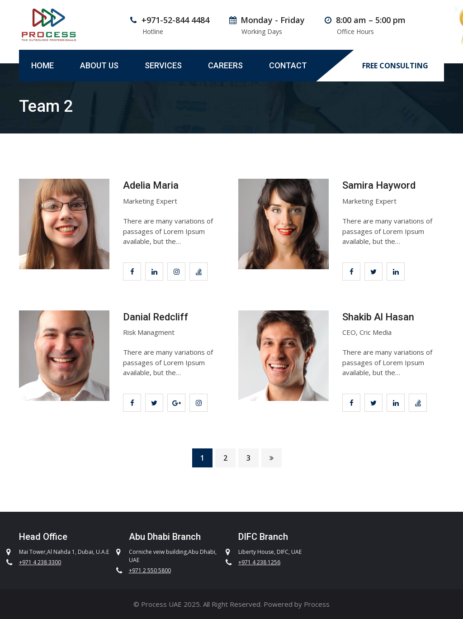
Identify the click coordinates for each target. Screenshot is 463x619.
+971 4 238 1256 (259, 562)
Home (42, 65)
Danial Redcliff (155, 317)
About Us (99, 65)
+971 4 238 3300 (40, 562)
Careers (225, 65)
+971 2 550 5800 (150, 570)
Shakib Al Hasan (378, 317)
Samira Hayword (379, 185)
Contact (288, 65)
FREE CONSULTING (395, 66)
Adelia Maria (151, 185)
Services (163, 65)
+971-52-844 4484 (175, 19)
